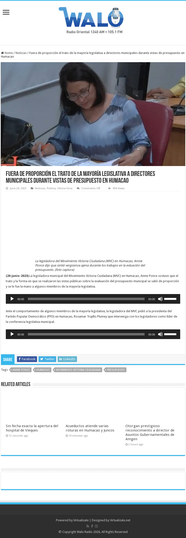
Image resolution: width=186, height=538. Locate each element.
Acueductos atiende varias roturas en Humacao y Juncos (90, 428)
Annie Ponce (21, 369)
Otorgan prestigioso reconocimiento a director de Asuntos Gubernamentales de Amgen (149, 432)
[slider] (86, 299)
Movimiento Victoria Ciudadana (78, 369)
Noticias (21, 53)
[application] (93, 299)
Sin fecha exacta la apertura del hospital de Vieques (32, 428)
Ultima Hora (64, 188)
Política (51, 188)
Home (7, 53)
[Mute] (160, 298)
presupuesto (116, 369)
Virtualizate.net (120, 520)
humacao (43, 369)
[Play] (12, 298)
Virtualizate (81, 520)
